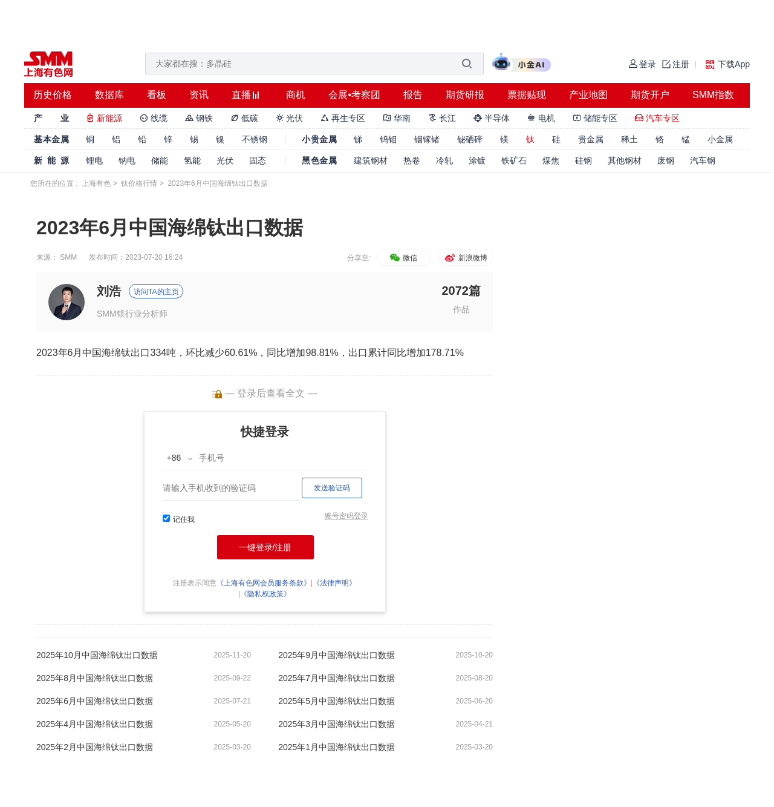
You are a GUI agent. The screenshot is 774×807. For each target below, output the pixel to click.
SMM (68, 257)
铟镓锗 (427, 139)
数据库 (109, 95)
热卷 (411, 160)
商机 (295, 95)
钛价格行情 (139, 183)
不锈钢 (254, 139)
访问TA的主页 (156, 292)
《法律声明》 (334, 583)
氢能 (192, 160)
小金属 (720, 139)
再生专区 (342, 118)
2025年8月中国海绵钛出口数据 (94, 678)
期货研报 (465, 95)
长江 (442, 118)
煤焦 (550, 160)
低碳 (244, 118)
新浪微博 (465, 258)
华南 (397, 118)
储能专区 (595, 118)
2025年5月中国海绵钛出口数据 (336, 701)
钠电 (127, 160)
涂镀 (477, 160)
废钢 (665, 160)
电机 (541, 118)
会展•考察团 (354, 95)
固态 (257, 160)
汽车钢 (702, 160)
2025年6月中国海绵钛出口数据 (94, 701)
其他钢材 (625, 160)
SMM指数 (713, 95)
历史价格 (52, 95)
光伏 (290, 118)
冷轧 (444, 160)
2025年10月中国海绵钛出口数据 (97, 655)
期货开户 (650, 95)
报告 (413, 95)
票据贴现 (526, 95)
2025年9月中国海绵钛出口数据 (336, 655)
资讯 (199, 95)
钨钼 (388, 139)
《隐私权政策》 (265, 594)
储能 (159, 160)
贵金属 (590, 139)
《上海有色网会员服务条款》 (263, 583)
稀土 (629, 139)
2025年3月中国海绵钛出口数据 (336, 724)
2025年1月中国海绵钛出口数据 (336, 747)
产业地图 (588, 95)
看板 (156, 95)
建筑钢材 (371, 160)
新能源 (104, 118)
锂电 (94, 160)
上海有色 (96, 183)
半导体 (491, 118)
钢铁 (199, 118)
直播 (241, 95)
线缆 (153, 118)
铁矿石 (514, 160)
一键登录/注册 (265, 547)
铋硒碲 (470, 139)
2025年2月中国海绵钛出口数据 (94, 747)
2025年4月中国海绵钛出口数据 (94, 724)
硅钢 (583, 160)
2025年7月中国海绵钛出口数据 (336, 678)
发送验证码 (332, 488)
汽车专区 (657, 118)
